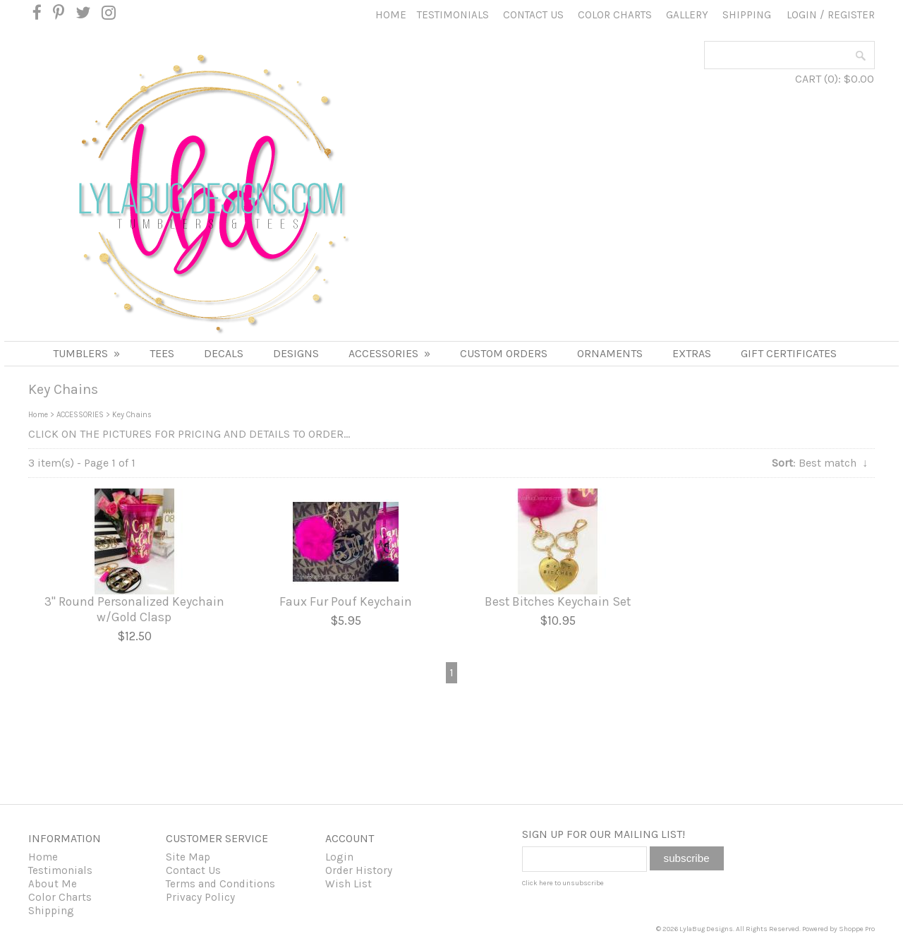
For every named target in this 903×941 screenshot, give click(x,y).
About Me (52, 883)
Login (802, 14)
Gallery (687, 14)
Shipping (746, 14)
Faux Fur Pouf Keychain (345, 601)
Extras (691, 353)
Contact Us (533, 14)
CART (808, 78)
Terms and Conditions (220, 883)
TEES (162, 353)
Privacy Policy (200, 897)
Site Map (188, 857)
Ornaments (610, 353)
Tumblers (86, 353)
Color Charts (615, 14)
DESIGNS (296, 353)
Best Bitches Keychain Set (558, 601)
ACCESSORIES (389, 353)
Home (390, 14)
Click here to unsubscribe (563, 883)
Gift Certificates (789, 353)
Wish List (348, 883)
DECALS (223, 353)
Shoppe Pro (857, 929)
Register (851, 14)
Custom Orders (503, 353)
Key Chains (132, 414)
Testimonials (453, 14)
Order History (358, 870)
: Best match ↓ (820, 462)
